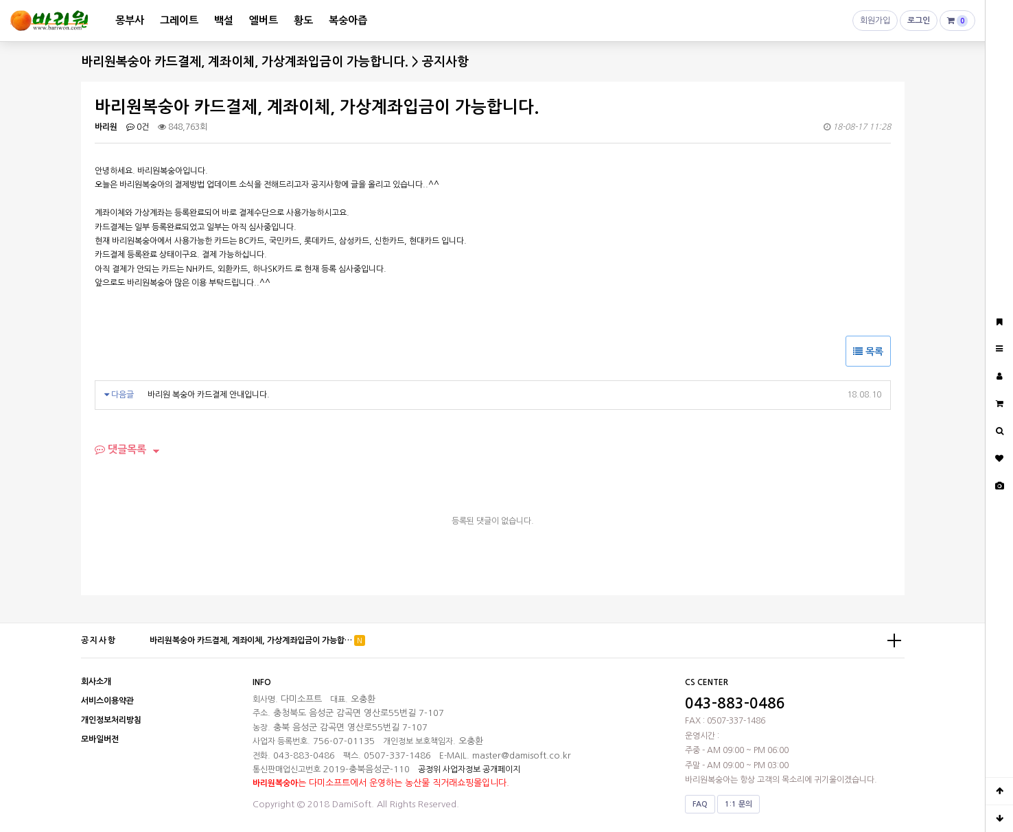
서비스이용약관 (107, 701)
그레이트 (179, 20)
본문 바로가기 (0, 0)
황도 (303, 20)
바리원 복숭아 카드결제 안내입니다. (209, 395)
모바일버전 (100, 739)
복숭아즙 (348, 20)
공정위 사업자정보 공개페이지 (469, 769)
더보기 (894, 640)
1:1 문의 (738, 804)
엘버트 (263, 20)
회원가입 (875, 23)
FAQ (700, 804)
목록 (868, 351)
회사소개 (96, 682)
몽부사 (129, 20)
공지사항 (99, 640)
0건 (137, 127)
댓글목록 (120, 449)
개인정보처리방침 (111, 720)
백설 (223, 20)
